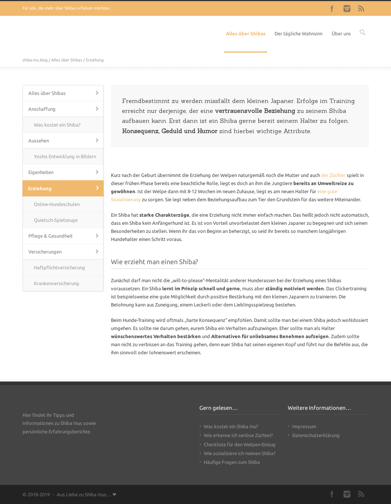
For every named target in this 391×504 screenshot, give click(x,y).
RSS (361, 8)
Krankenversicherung (56, 283)
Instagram (346, 8)
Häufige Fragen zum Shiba (232, 462)
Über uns (341, 33)
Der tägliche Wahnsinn (298, 33)
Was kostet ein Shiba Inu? (231, 426)
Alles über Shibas (245, 33)
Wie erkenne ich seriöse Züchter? (238, 435)
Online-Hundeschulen (57, 204)
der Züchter (333, 175)
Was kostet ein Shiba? (57, 124)
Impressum (304, 426)
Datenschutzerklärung (316, 435)
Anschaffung (42, 108)
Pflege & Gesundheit (50, 235)
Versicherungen (45, 251)
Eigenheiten (40, 172)
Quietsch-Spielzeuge (56, 220)
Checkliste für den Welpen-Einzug (240, 444)
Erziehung (40, 188)
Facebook (332, 8)
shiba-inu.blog (35, 60)
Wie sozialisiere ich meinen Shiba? (239, 453)
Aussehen (38, 140)
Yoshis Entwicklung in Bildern (65, 156)
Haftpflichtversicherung (59, 267)
